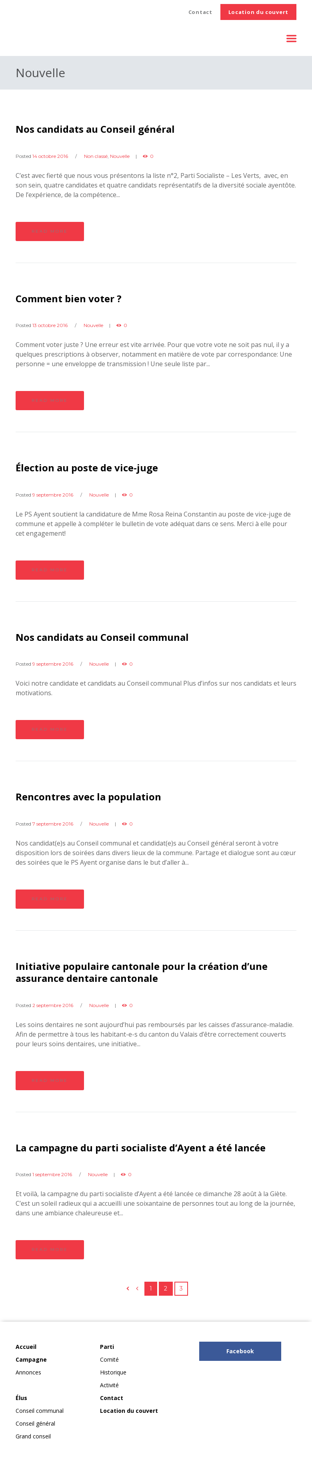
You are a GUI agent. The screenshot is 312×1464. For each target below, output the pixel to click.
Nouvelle (120, 156)
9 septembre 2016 (52, 495)
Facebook (240, 1351)
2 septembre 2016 (52, 1005)
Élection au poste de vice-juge (87, 467)
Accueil (26, 1346)
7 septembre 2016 (52, 824)
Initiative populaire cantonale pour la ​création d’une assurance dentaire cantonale (142, 972)
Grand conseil (33, 1436)
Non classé (96, 156)
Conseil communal (40, 1410)
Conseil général (35, 1423)
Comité (109, 1359)
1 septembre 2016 (52, 1174)
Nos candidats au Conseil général (95, 129)
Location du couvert (258, 12)
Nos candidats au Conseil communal (102, 637)
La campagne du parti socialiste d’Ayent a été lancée (141, 1147)
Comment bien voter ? (69, 298)
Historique (113, 1372)
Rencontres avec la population (88, 796)
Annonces (28, 1372)
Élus (21, 1398)
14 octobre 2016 (50, 156)
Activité (109, 1385)
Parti (107, 1346)
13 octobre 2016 (50, 325)
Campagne (31, 1359)
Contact (200, 12)
